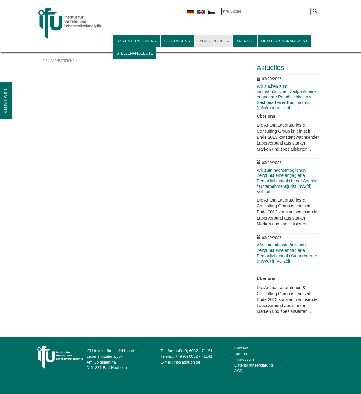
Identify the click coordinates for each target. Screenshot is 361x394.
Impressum (244, 359)
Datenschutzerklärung (253, 365)
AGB (238, 370)
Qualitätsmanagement (284, 41)
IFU (44, 61)
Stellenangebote (134, 53)
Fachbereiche (213, 41)
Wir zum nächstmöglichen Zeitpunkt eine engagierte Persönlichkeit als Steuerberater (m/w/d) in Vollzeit (287, 252)
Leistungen (177, 41)
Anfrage (245, 41)
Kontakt (241, 348)
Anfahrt (240, 354)
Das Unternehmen (136, 41)
